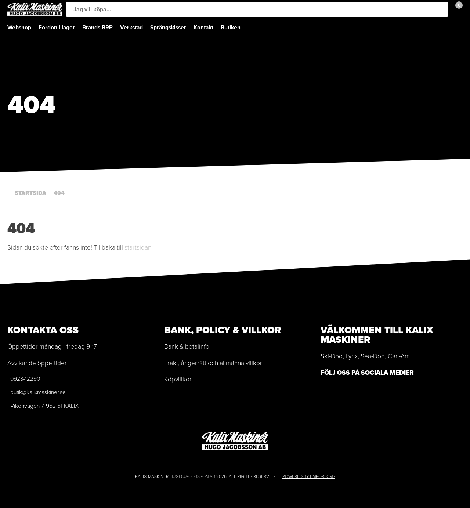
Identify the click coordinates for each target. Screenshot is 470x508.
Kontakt (203, 27)
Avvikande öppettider (37, 363)
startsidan (137, 247)
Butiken (231, 27)
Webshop (19, 27)
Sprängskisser (168, 27)
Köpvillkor (178, 379)
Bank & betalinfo (186, 346)
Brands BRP (97, 27)
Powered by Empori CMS (308, 476)
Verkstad (131, 27)
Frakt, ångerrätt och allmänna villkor (213, 363)
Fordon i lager (57, 27)
